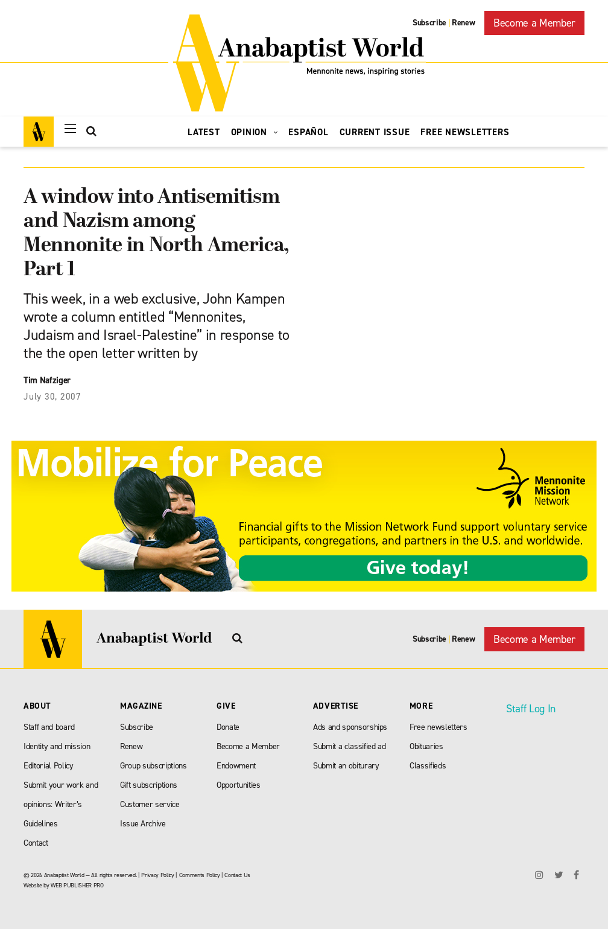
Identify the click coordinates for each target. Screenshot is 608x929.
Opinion (254, 132)
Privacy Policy (157, 875)
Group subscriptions (153, 765)
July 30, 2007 (52, 397)
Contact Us (237, 875)
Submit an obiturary (346, 765)
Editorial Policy (49, 765)
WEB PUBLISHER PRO (77, 885)
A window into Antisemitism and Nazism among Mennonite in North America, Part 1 (157, 234)
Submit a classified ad (349, 746)
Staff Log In (531, 708)
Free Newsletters (464, 132)
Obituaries (426, 746)
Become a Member (534, 23)
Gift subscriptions (148, 785)
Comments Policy (199, 875)
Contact (36, 843)
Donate (228, 727)
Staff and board (49, 727)
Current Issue (375, 132)
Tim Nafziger (47, 380)
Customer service (150, 804)
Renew (463, 22)
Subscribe (429, 22)
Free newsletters (438, 727)
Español (308, 132)
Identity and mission (57, 746)
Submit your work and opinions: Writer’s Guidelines (61, 804)
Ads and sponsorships (350, 727)
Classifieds (428, 765)
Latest (204, 132)
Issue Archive (143, 823)
